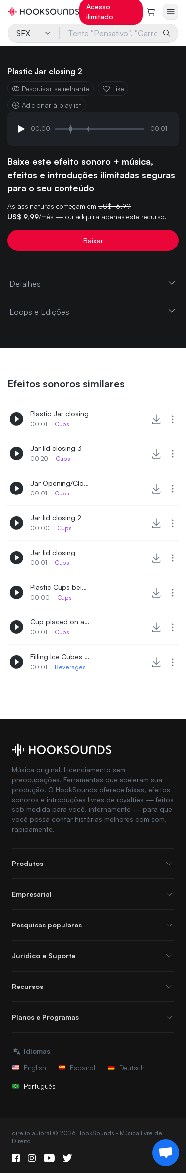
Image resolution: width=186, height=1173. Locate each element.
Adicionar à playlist (46, 105)
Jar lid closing (52, 552)
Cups (62, 424)
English (29, 1067)
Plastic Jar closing (59, 413)
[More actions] (173, 419)
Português (34, 1086)
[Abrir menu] (170, 12)
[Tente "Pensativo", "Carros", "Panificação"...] (109, 33)
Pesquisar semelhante (50, 88)
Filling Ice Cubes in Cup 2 (60, 656)
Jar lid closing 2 (55, 517)
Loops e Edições (93, 311)
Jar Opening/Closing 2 (60, 483)
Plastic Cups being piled (60, 587)
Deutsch (126, 1067)
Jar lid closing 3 (56, 448)
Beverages (70, 667)
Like (113, 88)
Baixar (93, 240)
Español (76, 1067)
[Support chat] (165, 1152)
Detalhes (93, 283)
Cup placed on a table (60, 621)
